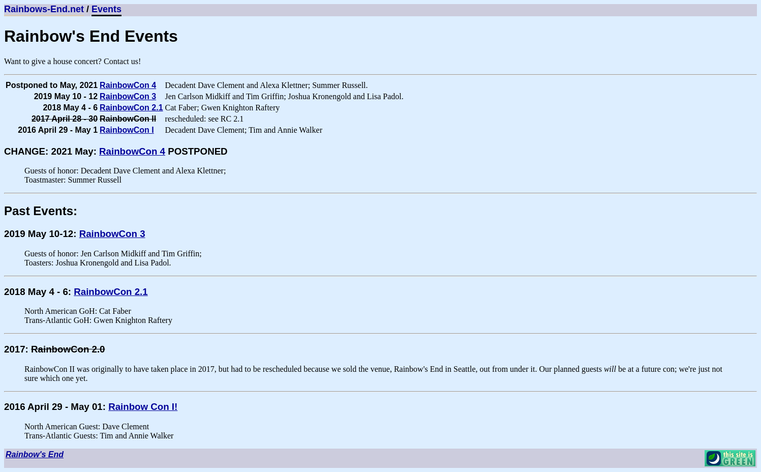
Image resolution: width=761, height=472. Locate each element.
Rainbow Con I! (142, 406)
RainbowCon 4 (128, 85)
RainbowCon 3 (128, 96)
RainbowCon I (127, 130)
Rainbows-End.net (44, 9)
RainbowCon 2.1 (131, 107)
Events (106, 9)
